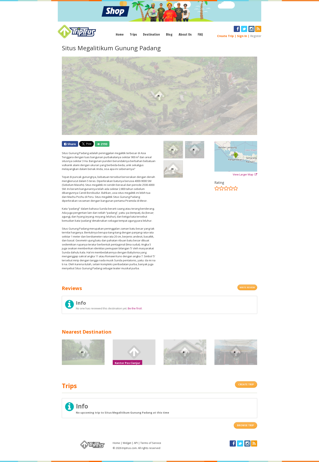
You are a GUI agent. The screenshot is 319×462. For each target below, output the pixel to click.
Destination (151, 34)
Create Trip (225, 36)
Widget (127, 443)
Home (120, 34)
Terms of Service (150, 443)
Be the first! (135, 308)
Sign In (242, 36)
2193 (102, 144)
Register (255, 36)
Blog (169, 34)
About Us (185, 34)
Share (70, 144)
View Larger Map (245, 174)
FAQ (200, 34)
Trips (133, 34)
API (136, 443)
